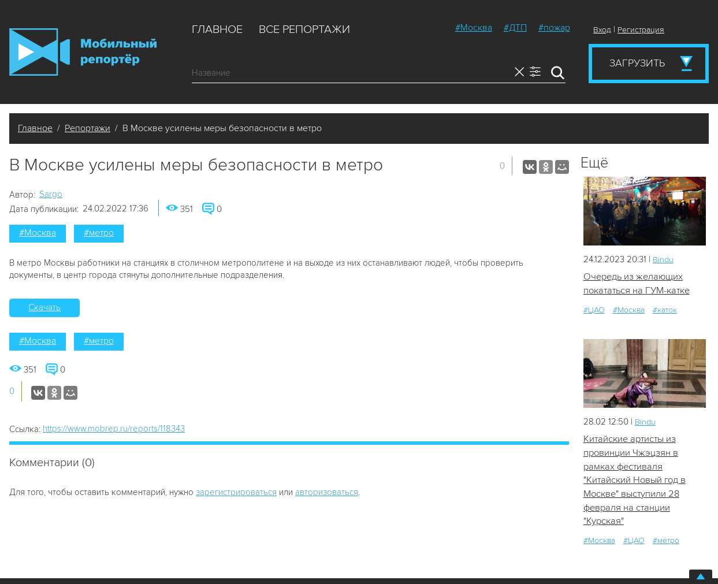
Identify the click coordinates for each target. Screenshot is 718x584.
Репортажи (87, 128)
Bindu (663, 259)
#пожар (554, 28)
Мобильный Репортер (83, 52)
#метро (99, 233)
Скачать (44, 307)
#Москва (473, 28)
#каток (665, 310)
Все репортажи (304, 29)
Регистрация (640, 30)
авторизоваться (326, 492)
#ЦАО (594, 310)
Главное (217, 29)
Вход (602, 30)
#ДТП (515, 28)
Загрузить (637, 63)
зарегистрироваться (236, 492)
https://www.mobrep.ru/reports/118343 (114, 428)
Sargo (50, 194)
